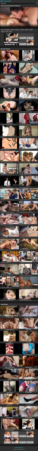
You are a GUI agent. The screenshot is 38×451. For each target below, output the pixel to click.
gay (2, 29)
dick (7, 31)
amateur (3, 31)
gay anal (22, 29)
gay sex (12, 29)
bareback (17, 29)
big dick (31, 29)
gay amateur (7, 29)
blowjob (27, 29)
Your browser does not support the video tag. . (19, 17)
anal (11, 31)
